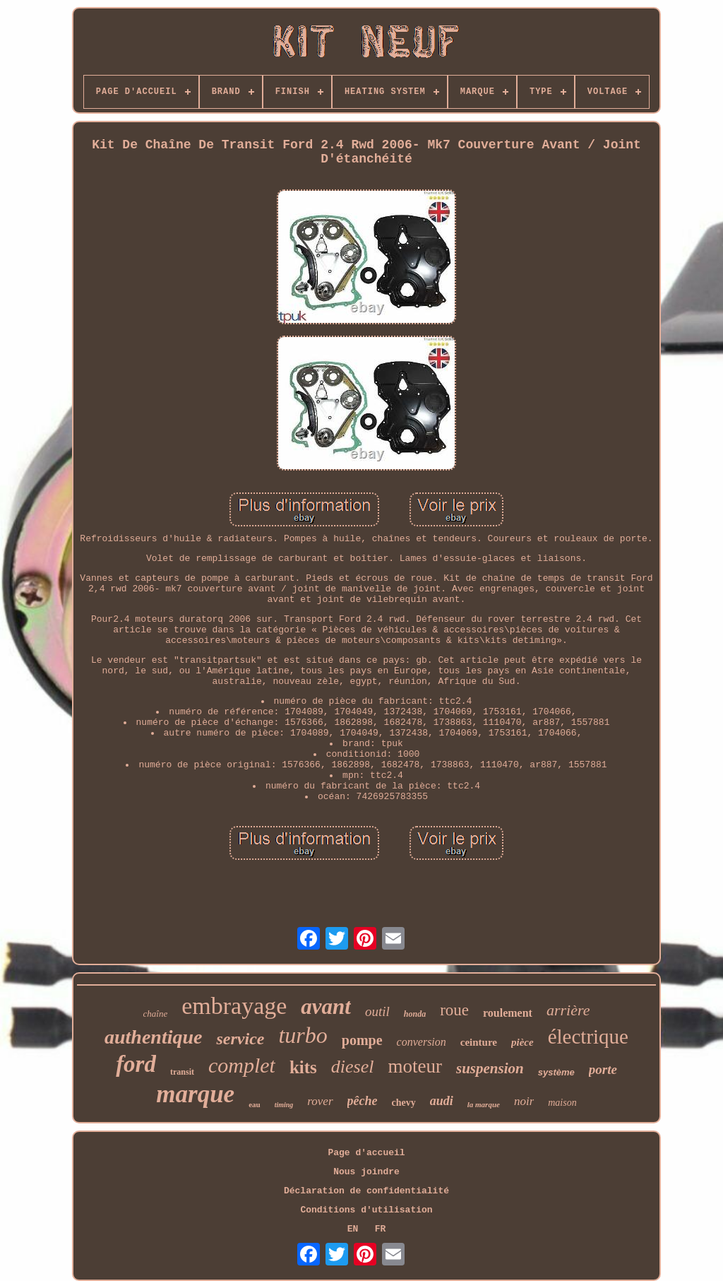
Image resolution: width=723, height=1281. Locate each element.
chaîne (155, 1013)
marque (195, 1094)
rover (320, 1101)
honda (415, 1014)
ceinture (478, 1042)
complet (241, 1065)
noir (524, 1101)
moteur (415, 1066)
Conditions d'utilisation (366, 1210)
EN (353, 1229)
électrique (588, 1036)
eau (255, 1104)
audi (441, 1101)
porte (603, 1069)
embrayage (234, 1006)
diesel (352, 1066)
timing (284, 1105)
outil (377, 1011)
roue (454, 1010)
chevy (404, 1102)
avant (326, 1006)
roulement (507, 1013)
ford (136, 1064)
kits (303, 1067)
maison (562, 1102)
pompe (362, 1040)
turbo (302, 1035)
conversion (421, 1042)
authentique (153, 1037)
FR (380, 1229)
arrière (568, 1010)
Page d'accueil (366, 1152)
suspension (490, 1068)
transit (182, 1072)
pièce (522, 1042)
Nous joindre (366, 1172)
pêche (362, 1101)
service (240, 1038)
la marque (483, 1104)
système (556, 1072)
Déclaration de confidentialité (366, 1191)
